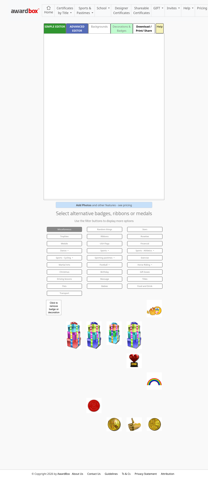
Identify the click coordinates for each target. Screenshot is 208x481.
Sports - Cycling (64, 257)
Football (104, 264)
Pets (64, 286)
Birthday (104, 271)
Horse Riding (144, 264)
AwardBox (63, 474)
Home (48, 10)
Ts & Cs (126, 474)
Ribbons (105, 236)
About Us (77, 474)
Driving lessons (64, 278)
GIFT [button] (157, 8)
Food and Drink (144, 286)
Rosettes (145, 236)
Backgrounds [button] (99, 26)
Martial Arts (64, 264)
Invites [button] (172, 8)
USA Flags (104, 243)
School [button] (102, 8)
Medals (64, 243)
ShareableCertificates (141, 10)
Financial (145, 243)
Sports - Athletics (144, 250)
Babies (104, 286)
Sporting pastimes (104, 257)
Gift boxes (145, 271)
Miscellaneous (64, 229)
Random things (104, 229)
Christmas (64, 271)
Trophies (64, 236)
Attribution (167, 474)
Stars (144, 229)
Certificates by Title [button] (65, 10)
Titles (145, 278)
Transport (64, 293)
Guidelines (111, 474)
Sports (103, 250)
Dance (63, 250)
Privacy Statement (146, 474)
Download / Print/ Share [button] (144, 28)
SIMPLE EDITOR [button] (55, 26)
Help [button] (187, 8)
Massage (104, 278)
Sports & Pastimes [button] (84, 10)
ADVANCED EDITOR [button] (77, 28)
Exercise (145, 257)
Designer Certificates (121, 10)
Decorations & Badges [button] (122, 28)
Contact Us (94, 474)
